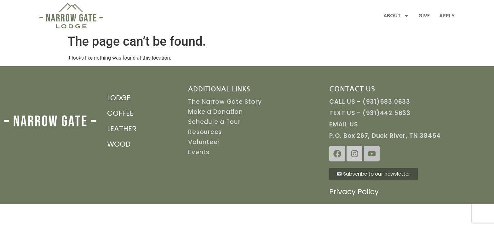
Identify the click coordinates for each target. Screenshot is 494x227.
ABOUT (396, 15)
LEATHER (121, 129)
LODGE (118, 98)
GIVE (424, 15)
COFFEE (120, 113)
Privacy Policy (354, 192)
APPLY (447, 15)
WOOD (118, 144)
